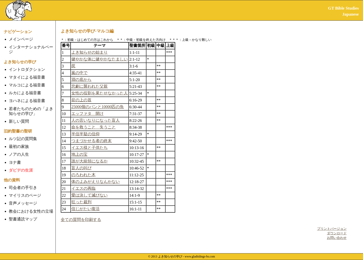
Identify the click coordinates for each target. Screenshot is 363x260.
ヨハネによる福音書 (27, 101)
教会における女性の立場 (31, 211)
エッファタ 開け (87, 113)
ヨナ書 (15, 162)
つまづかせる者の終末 (91, 141)
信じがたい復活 (85, 209)
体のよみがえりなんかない (95, 181)
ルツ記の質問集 (23, 139)
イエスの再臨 (83, 188)
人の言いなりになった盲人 (95, 120)
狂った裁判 (81, 202)
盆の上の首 (81, 100)
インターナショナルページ (31, 49)
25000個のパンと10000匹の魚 (97, 107)
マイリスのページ (25, 195)
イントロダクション (27, 69)
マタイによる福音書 (27, 77)
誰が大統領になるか (89, 161)
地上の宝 (79, 154)
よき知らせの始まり (89, 52)
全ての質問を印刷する (81, 219)
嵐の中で (79, 73)
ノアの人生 (19, 154)
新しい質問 (19, 121)
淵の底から (81, 79)
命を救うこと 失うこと (93, 127)
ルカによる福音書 (25, 93)
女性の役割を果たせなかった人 (99, 93)
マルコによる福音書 (27, 85)
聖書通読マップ (23, 219)
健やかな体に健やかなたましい (99, 59)
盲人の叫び (81, 168)
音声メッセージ (23, 203)
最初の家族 (19, 146)
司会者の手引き (23, 187)
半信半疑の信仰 (85, 134)
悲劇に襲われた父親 (89, 86)
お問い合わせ (337, 238)
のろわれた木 (83, 175)
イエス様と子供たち (89, 147)
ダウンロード (337, 233)
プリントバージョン (332, 229)
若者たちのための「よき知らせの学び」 (31, 111)
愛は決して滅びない (89, 195)
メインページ (21, 39)
